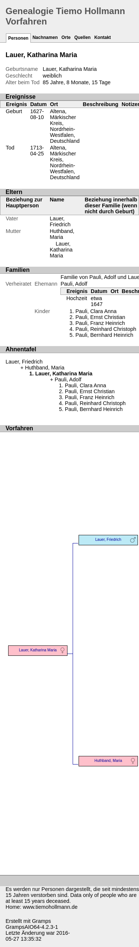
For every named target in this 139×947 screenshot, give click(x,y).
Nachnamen (45, 37)
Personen (18, 38)
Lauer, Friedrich (60, 221)
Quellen (82, 37)
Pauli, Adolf (73, 284)
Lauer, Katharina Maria (61, 250)
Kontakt (102, 37)
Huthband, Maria (62, 234)
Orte (66, 37)
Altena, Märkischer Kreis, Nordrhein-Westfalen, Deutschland (65, 126)
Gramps (41, 921)
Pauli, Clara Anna (95, 311)
